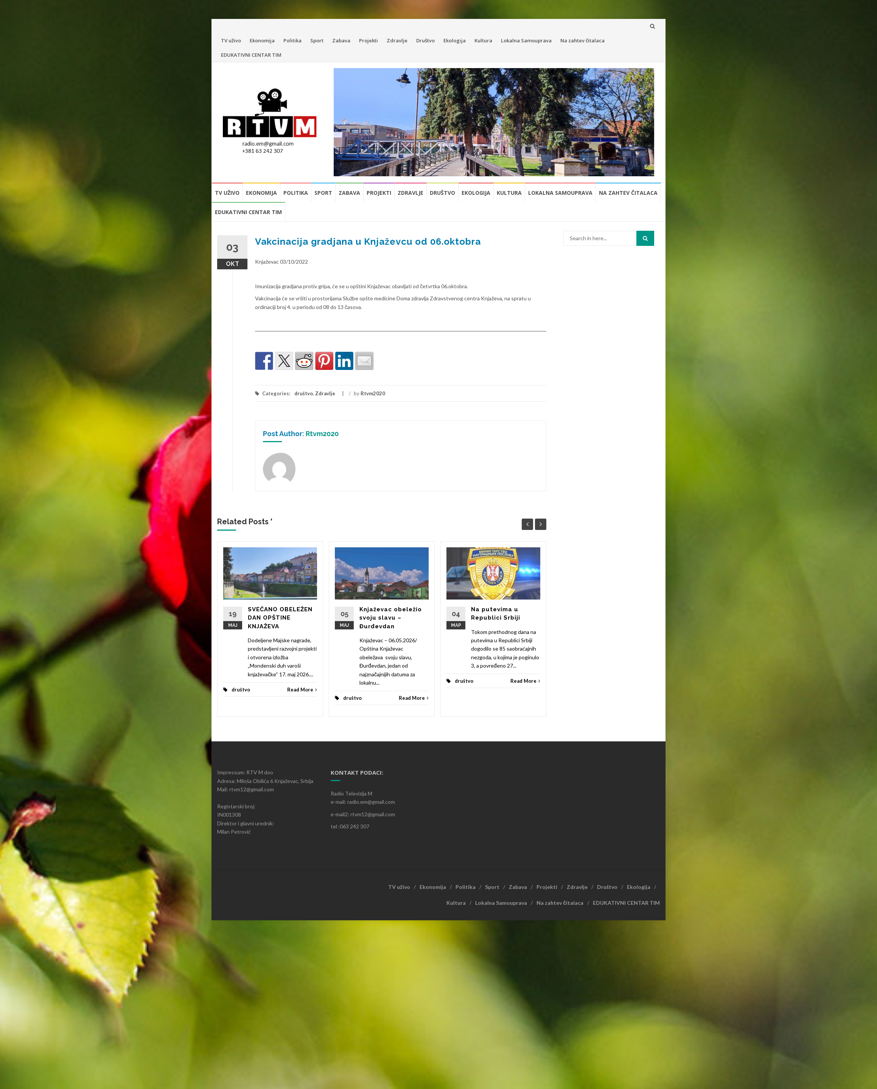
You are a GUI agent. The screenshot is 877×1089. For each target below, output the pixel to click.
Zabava (341, 40)
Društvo (425, 40)
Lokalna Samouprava (526, 40)
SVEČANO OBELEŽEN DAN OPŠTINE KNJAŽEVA (280, 618)
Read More (302, 690)
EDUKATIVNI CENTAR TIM (251, 54)
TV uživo (231, 40)
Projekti (368, 40)
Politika (292, 40)
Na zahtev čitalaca (582, 40)
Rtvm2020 (373, 393)
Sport (316, 40)
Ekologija (454, 40)
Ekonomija (262, 40)
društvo (303, 393)
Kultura (483, 40)
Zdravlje (397, 40)
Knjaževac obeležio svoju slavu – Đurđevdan (390, 618)
